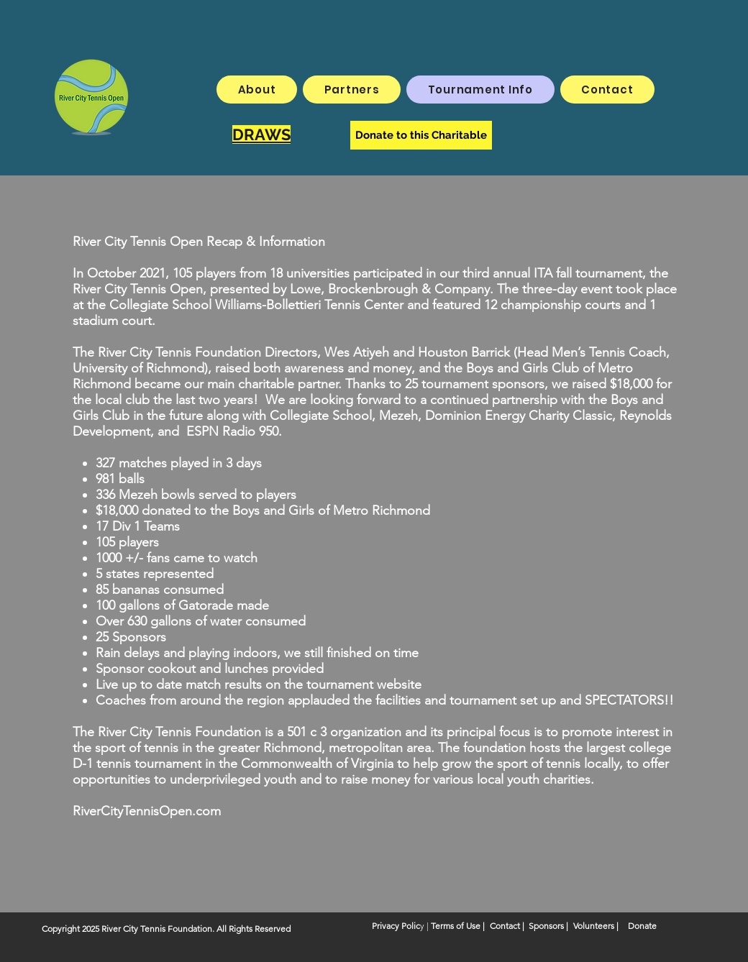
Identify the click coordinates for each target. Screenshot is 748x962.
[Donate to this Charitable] (421, 135)
